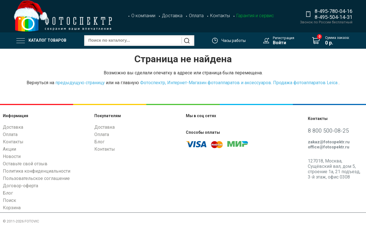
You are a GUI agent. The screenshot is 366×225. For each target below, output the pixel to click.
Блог (8, 193)
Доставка (172, 15)
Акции (9, 149)
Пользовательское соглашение (36, 178)
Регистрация (283, 38)
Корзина (12, 207)
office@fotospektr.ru (328, 147)
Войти (279, 42)
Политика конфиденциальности (36, 171)
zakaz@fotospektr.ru (329, 141)
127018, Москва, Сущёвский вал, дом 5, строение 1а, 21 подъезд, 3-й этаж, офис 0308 (334, 169)
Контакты (220, 15)
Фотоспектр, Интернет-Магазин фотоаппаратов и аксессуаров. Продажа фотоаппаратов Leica (238, 82)
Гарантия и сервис (255, 15)
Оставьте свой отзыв (25, 163)
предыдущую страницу (80, 82)
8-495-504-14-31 (333, 17)
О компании (143, 15)
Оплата (196, 15)
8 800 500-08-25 (328, 130)
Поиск (9, 200)
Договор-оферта (20, 185)
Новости (12, 156)
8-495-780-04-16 (333, 11)
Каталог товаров (41, 40)
